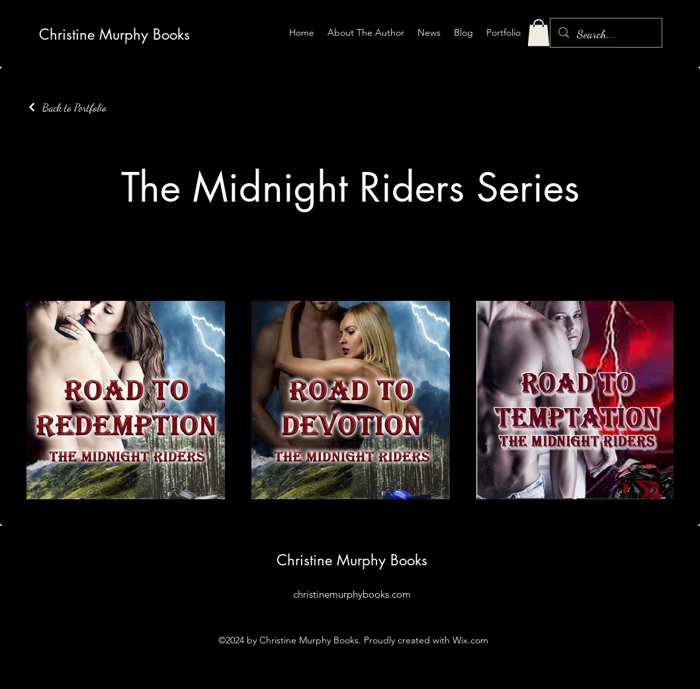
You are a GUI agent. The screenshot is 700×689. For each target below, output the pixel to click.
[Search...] (605, 34)
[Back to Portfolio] (66, 107)
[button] (538, 32)
